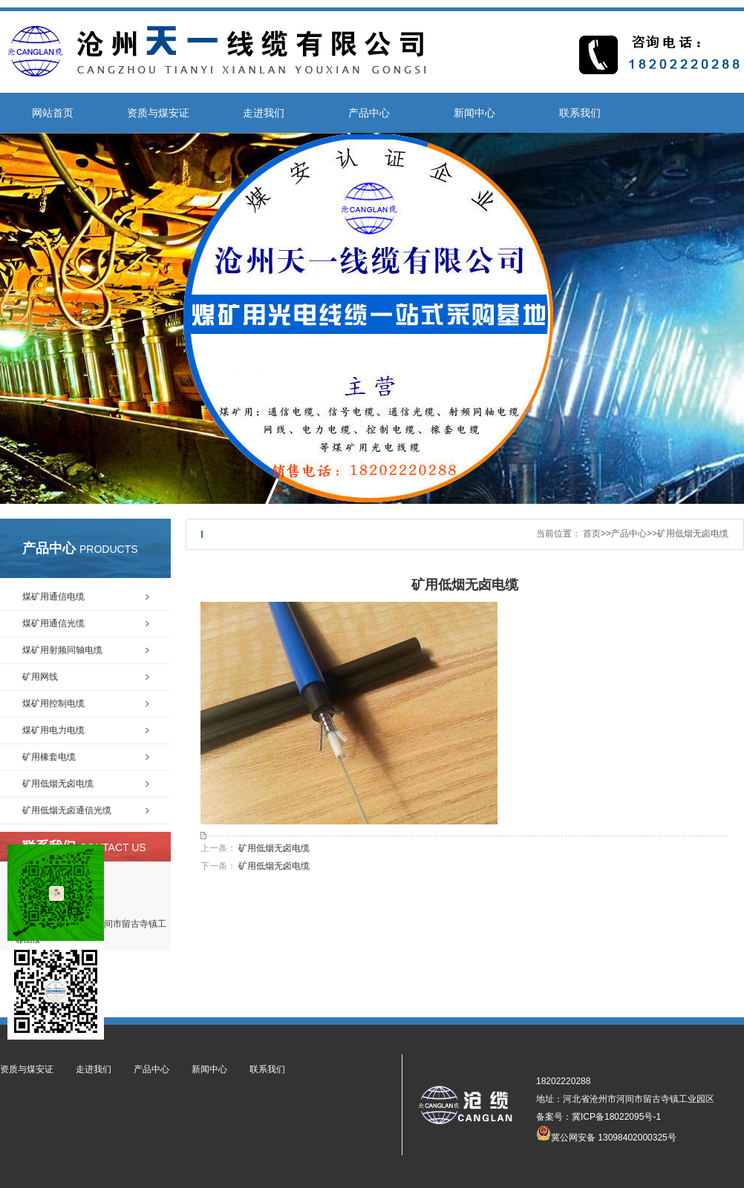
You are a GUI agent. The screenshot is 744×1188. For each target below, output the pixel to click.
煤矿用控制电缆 (53, 703)
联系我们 (580, 113)
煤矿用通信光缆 (53, 623)
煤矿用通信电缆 (53, 596)
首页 (592, 533)
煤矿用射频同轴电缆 (62, 650)
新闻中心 (474, 113)
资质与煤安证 (158, 113)
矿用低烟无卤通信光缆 (66, 810)
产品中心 (369, 113)
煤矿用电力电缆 (53, 730)
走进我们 (263, 113)
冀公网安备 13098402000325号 (606, 1133)
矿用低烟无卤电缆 (692, 533)
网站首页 (53, 113)
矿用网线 (40, 677)
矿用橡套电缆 (49, 757)
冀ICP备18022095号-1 (616, 1117)
